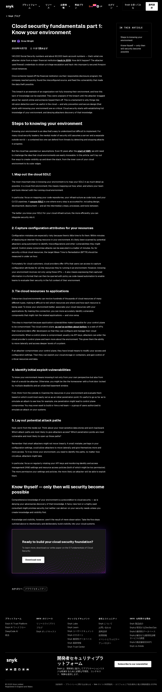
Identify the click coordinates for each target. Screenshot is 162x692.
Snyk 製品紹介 (136, 623)
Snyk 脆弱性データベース (80, 639)
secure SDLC (36, 201)
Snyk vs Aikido (137, 646)
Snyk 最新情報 (74, 643)
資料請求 (152, 6)
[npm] (23, 669)
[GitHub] (19, 669)
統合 (7, 635)
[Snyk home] (9, 6)
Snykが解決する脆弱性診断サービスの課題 (142, 637)
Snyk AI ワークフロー (15, 627)
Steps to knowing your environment (131, 39)
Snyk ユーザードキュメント (81, 631)
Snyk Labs (73, 623)
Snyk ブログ (12, 16)
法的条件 (59, 684)
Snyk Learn (73, 627)
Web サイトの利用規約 (103, 684)
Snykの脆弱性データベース (142, 631)
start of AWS (84, 151)
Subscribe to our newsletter (133, 664)
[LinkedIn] (15, 669)
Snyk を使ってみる (133, 6)
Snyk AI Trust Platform (16, 623)
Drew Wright (27, 41)
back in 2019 (64, 60)
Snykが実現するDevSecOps (143, 627)
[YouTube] (11, 669)
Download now (33, 559)
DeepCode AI (11, 631)
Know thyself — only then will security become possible (133, 48)
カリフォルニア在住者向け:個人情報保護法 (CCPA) (136, 684)
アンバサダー (105, 643)
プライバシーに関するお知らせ (78, 684)
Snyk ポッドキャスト (46, 631)
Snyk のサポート (75, 635)
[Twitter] (6, 669)
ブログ (39, 627)
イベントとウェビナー (109, 639)
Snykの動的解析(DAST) (141, 642)
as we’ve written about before (71, 326)
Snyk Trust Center (76, 646)
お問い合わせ (105, 627)
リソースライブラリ (45, 623)
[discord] (27, 669)
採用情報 (103, 635)
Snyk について (105, 623)
